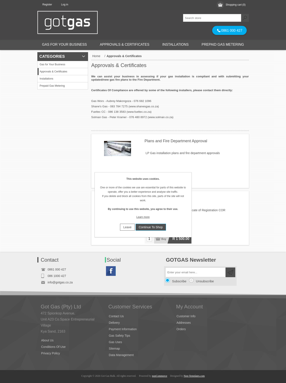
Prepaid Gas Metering (223, 44)
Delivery (114, 322)
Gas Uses (115, 342)
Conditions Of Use (53, 347)
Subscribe (179, 281)
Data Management (121, 355)
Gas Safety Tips (119, 335)
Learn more (143, 217)
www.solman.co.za (160, 117)
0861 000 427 (229, 30)
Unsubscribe (205, 281)
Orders (181, 329)
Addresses (184, 322)
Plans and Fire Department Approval (176, 141)
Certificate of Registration (166, 198)
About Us (47, 340)
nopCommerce (159, 375)
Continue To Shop (151, 227)
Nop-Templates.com (194, 375)
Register (47, 4)
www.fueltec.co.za (139, 111)
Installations (175, 44)
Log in (64, 4)
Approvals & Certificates (124, 44)
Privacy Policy (50, 353)
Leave (127, 227)
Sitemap (114, 348)
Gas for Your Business (64, 44)
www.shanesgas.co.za (144, 106)
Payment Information (123, 329)
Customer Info (186, 316)
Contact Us (116, 316)
